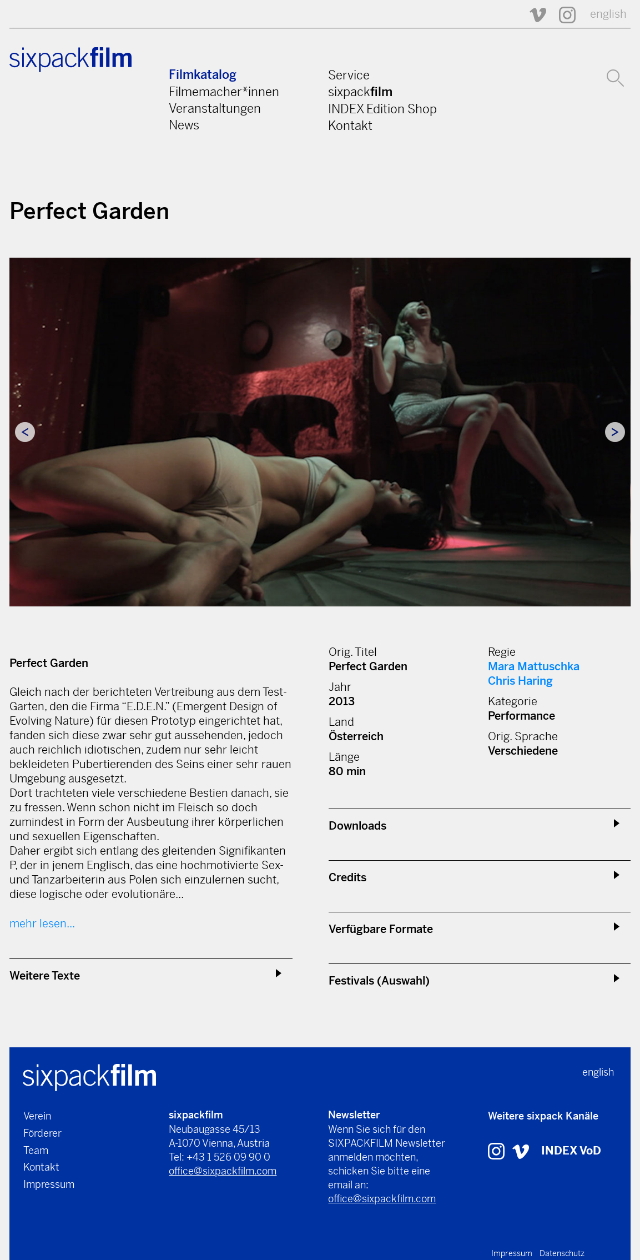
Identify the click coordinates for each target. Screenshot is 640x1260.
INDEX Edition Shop (382, 109)
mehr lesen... (42, 924)
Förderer (42, 1133)
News (184, 125)
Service (349, 75)
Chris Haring (520, 681)
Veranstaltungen (215, 108)
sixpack (360, 91)
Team (35, 1150)
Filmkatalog (202, 74)
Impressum (48, 1184)
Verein (37, 1116)
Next (615, 432)
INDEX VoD (571, 1151)
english (608, 14)
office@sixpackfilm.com (222, 1170)
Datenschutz (562, 1253)
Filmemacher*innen (224, 91)
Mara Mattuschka (533, 667)
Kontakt (350, 125)
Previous (25, 432)
